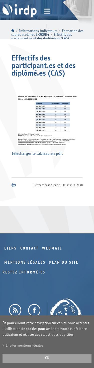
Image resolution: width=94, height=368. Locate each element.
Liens (10, 248)
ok (47, 358)
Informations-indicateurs (38, 31)
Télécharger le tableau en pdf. (37, 153)
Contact (29, 248)
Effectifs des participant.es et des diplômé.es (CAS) (41, 36)
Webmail (52, 248)
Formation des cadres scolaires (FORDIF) (47, 33)
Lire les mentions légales (24, 345)
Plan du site (63, 262)
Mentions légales (25, 262)
